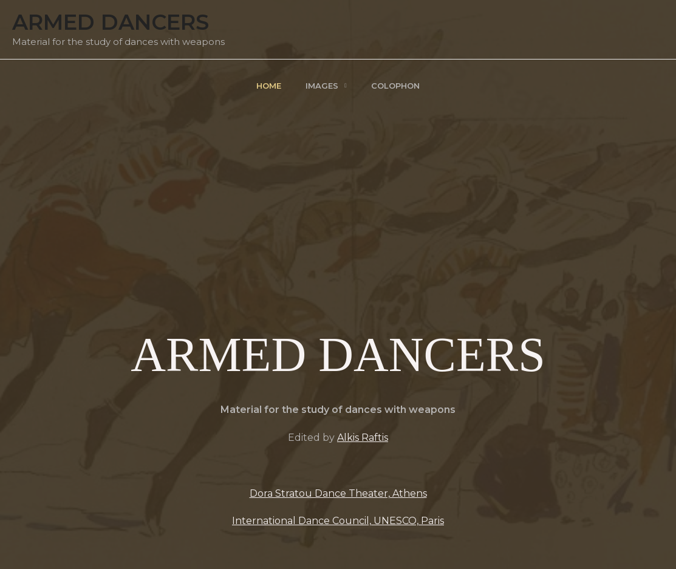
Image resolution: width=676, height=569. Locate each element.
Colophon (395, 85)
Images (322, 85)
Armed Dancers (110, 22)
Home (268, 85)
